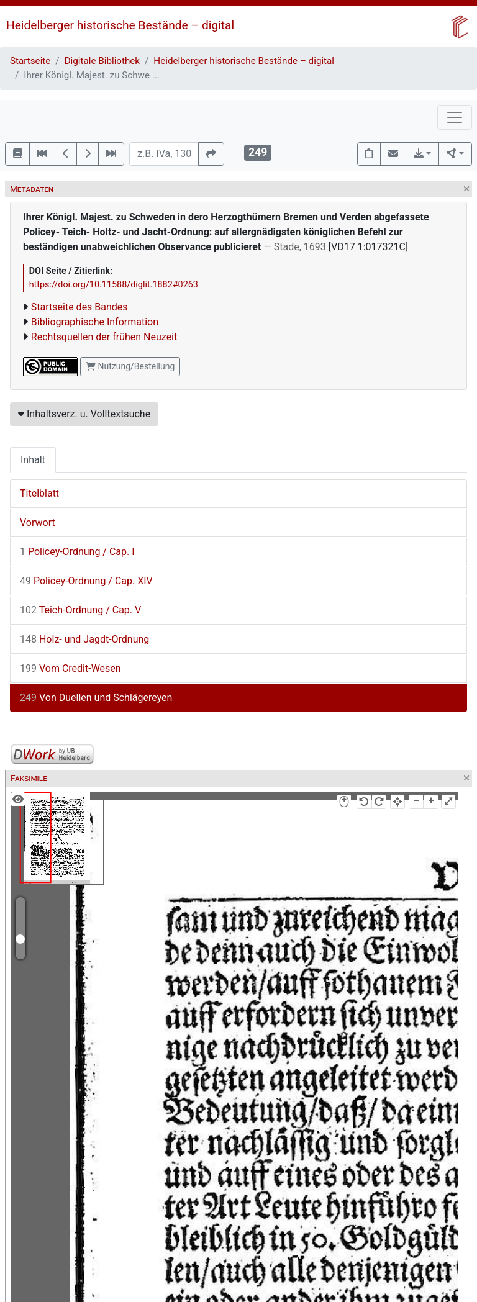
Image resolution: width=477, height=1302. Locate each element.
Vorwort (37, 522)
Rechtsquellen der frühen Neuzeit (104, 337)
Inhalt (32, 460)
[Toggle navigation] (454, 117)
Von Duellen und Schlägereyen (96, 697)
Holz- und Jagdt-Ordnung (84, 639)
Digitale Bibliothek (102, 60)
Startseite (30, 60)
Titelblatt (39, 493)
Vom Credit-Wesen (70, 668)
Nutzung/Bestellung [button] (130, 366)
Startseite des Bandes (79, 307)
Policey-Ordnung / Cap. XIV (86, 581)
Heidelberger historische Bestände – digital (120, 25)
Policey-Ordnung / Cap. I (77, 552)
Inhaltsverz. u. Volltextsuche (84, 414)
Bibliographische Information (94, 322)
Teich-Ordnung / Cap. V (80, 610)
